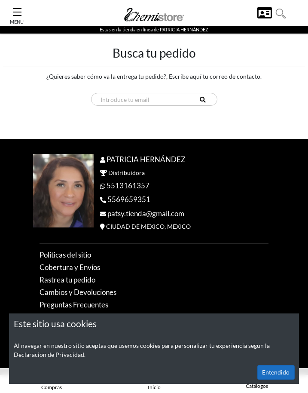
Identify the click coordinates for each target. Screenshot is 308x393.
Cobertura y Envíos (70, 267)
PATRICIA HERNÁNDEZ (146, 159)
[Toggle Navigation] (17, 9)
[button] (280, 12)
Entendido (276, 372)
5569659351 (128, 199)
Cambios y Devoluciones (78, 292)
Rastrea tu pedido (67, 279)
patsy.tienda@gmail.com (145, 213)
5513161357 (128, 185)
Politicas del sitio (65, 254)
